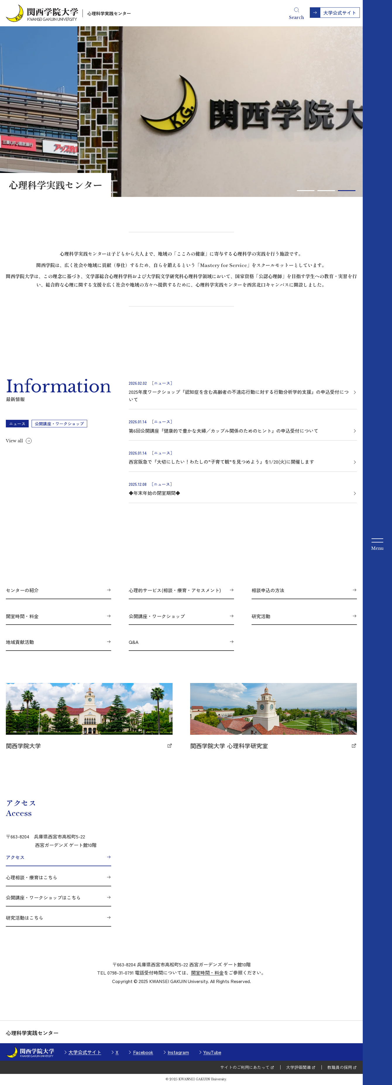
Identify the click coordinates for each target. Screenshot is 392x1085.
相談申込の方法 (268, 590)
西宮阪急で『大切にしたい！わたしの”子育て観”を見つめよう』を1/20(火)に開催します (221, 461)
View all (14, 440)
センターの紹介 (22, 590)
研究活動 (261, 616)
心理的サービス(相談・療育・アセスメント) (175, 590)
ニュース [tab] (17, 424)
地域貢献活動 (20, 641)
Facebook (143, 1051)
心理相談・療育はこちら (31, 877)
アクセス (15, 857)
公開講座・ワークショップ (157, 616)
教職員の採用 (339, 1067)
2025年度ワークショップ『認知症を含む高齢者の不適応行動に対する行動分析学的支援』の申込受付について (239, 395)
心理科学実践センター (109, 13)
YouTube (212, 1051)
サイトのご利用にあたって (244, 1067)
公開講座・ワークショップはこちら (43, 897)
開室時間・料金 (22, 616)
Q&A (133, 641)
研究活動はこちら (24, 917)
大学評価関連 (298, 1067)
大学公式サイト (84, 1051)
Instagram (178, 1051)
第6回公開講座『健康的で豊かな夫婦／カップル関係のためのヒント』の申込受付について (223, 430)
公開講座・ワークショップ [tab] (59, 424)
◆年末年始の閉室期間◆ (154, 492)
